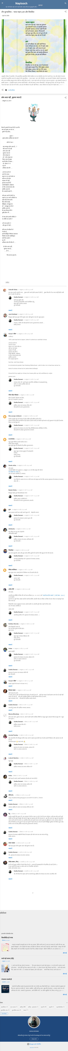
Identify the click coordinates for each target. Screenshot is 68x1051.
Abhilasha (11, 529)
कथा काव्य (13, 1007)
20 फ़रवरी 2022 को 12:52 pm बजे (26, 861)
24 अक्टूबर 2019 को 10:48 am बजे (23, 439)
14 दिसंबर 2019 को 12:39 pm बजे (22, 795)
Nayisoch (21, 3)
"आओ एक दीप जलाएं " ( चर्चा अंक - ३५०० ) (54, 595)
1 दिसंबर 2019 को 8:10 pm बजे (30, 744)
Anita (10, 775)
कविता (7, 282)
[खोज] (65, 3)
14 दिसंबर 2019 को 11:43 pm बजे (18, 813)
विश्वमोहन (10, 550)
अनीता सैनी (11, 589)
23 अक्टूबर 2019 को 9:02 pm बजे (25, 289)
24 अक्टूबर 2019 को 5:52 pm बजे (31, 297)
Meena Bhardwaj (13, 714)
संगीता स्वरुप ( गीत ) (13, 862)
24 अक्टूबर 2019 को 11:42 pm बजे (31, 496)
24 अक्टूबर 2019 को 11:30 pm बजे (31, 402)
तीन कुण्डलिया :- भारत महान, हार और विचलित (17, 12)
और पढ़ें (65, 953)
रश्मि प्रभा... (11, 795)
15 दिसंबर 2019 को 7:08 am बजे (25, 831)
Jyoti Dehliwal (12, 314)
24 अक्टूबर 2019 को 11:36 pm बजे (31, 425)
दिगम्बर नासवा (11, 690)
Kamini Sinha (12, 490)
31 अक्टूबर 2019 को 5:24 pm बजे (23, 690)
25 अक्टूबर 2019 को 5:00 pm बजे (22, 589)
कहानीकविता (59, 1007)
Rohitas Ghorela (13, 624)
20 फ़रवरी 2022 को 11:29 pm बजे (31, 871)
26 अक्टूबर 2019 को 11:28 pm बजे (31, 654)
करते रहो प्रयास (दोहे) (7, 958)
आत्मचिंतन (3, 1007)
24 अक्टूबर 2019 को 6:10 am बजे (26, 395)
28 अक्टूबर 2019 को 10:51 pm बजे (25, 681)
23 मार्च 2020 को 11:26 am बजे (23, 843)
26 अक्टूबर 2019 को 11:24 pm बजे (31, 575)
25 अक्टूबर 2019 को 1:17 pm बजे (24, 569)
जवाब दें (10, 310)
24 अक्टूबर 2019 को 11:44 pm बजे (31, 515)
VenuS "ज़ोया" (12, 334)
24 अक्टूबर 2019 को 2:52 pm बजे (19, 509)
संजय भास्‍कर (11, 843)
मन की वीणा (11, 439)
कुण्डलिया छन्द (15, 1010)
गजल (24, 1010)
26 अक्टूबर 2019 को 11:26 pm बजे (31, 612)
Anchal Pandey (13, 735)
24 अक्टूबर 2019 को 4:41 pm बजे (22, 529)
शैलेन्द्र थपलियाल (12, 569)
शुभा (9, 509)
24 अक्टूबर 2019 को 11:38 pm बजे (31, 448)
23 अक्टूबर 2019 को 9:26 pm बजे (25, 314)
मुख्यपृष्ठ (40, 5)
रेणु (9, 813)
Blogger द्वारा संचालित (34, 1044)
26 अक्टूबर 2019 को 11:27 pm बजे (31, 633)
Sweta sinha (12, 465)
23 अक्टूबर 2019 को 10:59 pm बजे (25, 333)
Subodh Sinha (12, 289)
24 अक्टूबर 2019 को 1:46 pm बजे (24, 465)
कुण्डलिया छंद (4, 1010)
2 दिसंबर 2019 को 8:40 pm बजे (30, 781)
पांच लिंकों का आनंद (13, 472)
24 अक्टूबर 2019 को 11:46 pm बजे (31, 536)
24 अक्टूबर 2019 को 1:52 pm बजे (24, 490)
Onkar (10, 648)
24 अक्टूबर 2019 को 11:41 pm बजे (31, 476)
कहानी (42, 1007)
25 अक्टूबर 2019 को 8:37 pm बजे (26, 624)
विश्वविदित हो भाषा (7, 938)
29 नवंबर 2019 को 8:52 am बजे (26, 758)
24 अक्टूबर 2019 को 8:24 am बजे (30, 416)
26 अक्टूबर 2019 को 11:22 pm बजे (31, 556)
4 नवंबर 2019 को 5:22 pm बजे (26, 714)
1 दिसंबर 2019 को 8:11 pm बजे (30, 764)
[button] (65, 11)
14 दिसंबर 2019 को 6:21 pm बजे (25, 804)
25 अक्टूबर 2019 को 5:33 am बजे (21, 550)
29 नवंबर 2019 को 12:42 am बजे (26, 735)
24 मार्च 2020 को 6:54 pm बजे (25, 852)
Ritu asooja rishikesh (15, 416)
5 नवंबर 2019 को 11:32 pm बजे (31, 721)
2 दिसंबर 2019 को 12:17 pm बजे (19, 775)
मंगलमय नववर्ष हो (6, 979)
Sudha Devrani (18, 297)
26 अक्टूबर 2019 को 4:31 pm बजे (20, 648)
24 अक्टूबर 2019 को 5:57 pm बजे (31, 379)
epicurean (32, 1047)
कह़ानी (50, 1007)
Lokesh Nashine (13, 758)
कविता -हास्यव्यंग (32, 1007)
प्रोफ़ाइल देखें (34, 1039)
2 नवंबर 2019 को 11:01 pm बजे (25, 704)
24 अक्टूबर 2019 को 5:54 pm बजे (31, 320)
